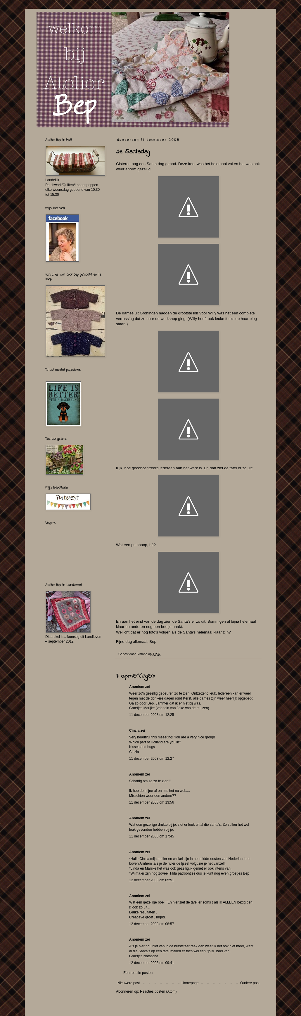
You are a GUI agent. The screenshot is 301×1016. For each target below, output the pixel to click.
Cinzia (134, 730)
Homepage (190, 983)
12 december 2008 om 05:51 (151, 880)
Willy (212, 313)
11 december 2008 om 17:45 (151, 836)
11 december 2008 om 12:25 (151, 715)
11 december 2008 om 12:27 (151, 759)
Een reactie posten (138, 973)
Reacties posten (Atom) (158, 991)
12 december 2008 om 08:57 (151, 924)
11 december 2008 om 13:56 (151, 802)
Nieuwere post (128, 983)
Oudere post (250, 983)
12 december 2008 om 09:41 (151, 963)
